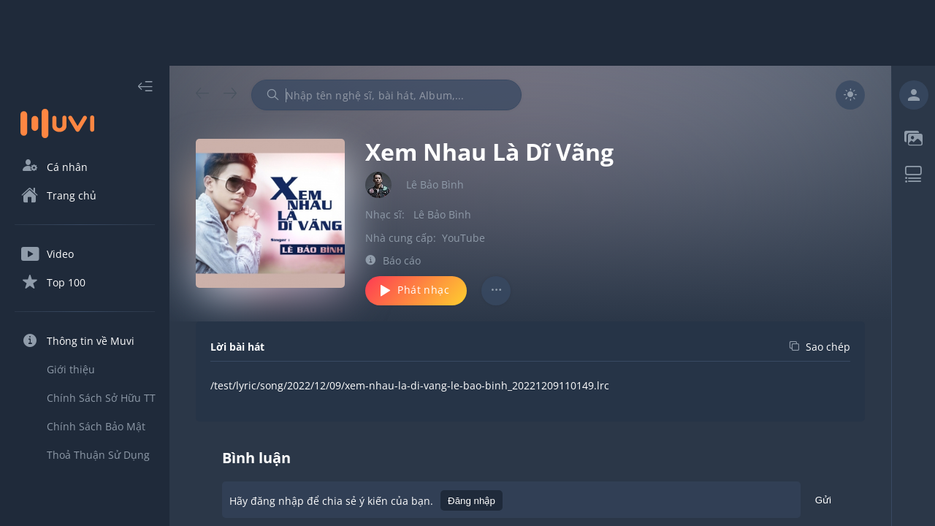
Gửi (823, 502)
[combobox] (386, 95)
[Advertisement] (467, 33)
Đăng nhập (471, 500)
